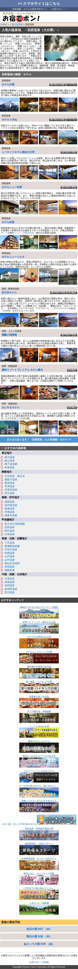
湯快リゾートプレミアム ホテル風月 (22, 369)
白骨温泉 (10, 534)
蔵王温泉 (10, 457)
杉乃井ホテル (9, 292)
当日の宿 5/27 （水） (39, 929)
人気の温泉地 (16, 24)
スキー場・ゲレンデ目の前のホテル (39, 824)
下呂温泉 (10, 542)
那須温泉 (10, 483)
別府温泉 (10, 585)
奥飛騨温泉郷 (12, 546)
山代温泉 (10, 556)
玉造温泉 (10, 578)
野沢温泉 (10, 530)
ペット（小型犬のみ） (25, 232)
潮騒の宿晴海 (9, 334)
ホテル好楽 (8, 222)
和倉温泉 (10, 553)
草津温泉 (10, 486)
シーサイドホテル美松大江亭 (18, 152)
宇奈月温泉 (11, 549)
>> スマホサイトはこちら (39, 4)
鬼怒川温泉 (11, 479)
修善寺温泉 (11, 515)
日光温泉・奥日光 (15, 476)
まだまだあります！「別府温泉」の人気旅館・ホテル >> (39, 439)
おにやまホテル (10, 407)
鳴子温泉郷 (11, 464)
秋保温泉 (10, 467)
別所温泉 (10, 527)
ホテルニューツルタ (13, 256)
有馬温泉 (10, 566)
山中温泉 (10, 560)
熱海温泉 (10, 508)
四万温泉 (10, 493)
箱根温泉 (10, 501)
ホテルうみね (9, 119)
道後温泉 (10, 582)
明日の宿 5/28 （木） (39, 936)
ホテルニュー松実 (12, 187)
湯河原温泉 (11, 505)
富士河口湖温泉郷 (15, 523)
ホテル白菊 (8, 84)
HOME (4, 24)
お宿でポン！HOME (39, 962)
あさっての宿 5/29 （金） (39, 943)
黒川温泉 (10, 592)
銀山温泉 (10, 460)
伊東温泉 (10, 512)
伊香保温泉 (11, 489)
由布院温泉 (11, 589)
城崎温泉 (10, 570)
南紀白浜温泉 (12, 563)
